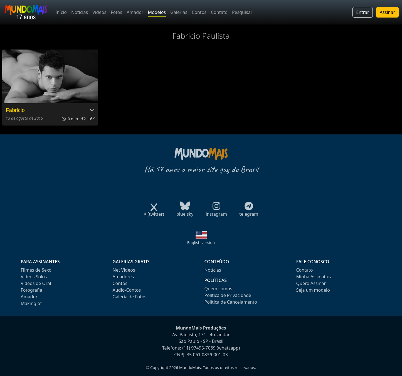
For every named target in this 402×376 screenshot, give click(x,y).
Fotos (116, 12)
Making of (31, 303)
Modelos (157, 12)
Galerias (178, 12)
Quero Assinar (311, 283)
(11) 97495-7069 (199, 348)
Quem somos (218, 289)
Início (61, 12)
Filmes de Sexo (36, 270)
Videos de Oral (36, 283)
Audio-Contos (127, 290)
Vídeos (99, 12)
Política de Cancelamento (230, 302)
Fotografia (31, 290)
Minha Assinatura (314, 277)
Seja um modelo (313, 290)
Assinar (387, 12)
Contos (199, 12)
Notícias (79, 12)
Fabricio (15, 110)
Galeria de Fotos (130, 297)
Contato (219, 12)
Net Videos (124, 270)
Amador (135, 12)
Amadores (123, 277)
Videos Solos (34, 277)
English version (201, 242)
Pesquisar (242, 12)
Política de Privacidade (227, 295)
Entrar (362, 12)
